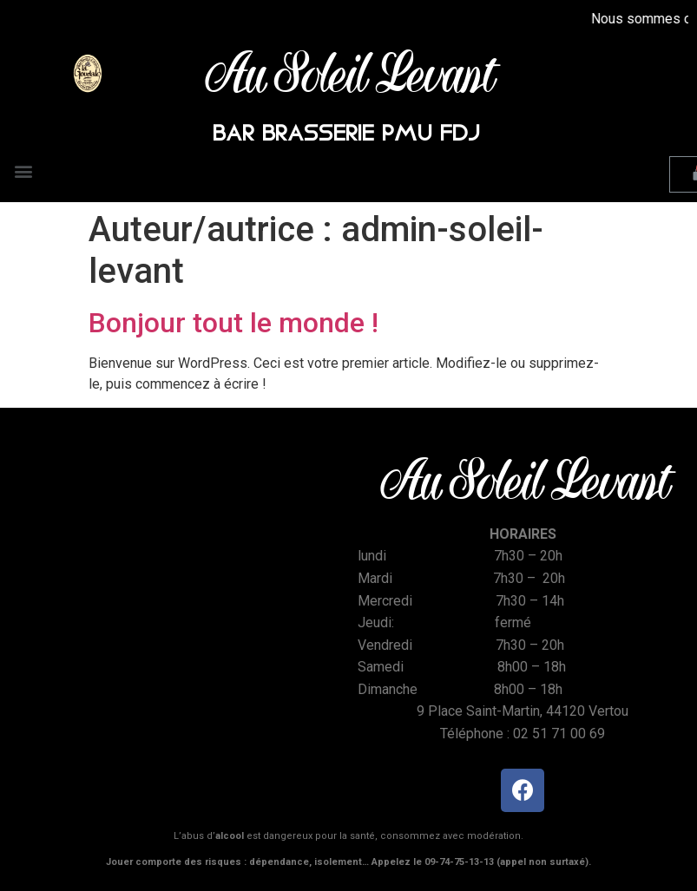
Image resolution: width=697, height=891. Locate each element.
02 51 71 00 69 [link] (559, 733)
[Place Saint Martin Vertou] (174, 587)
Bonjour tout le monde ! (233, 322)
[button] (23, 170)
